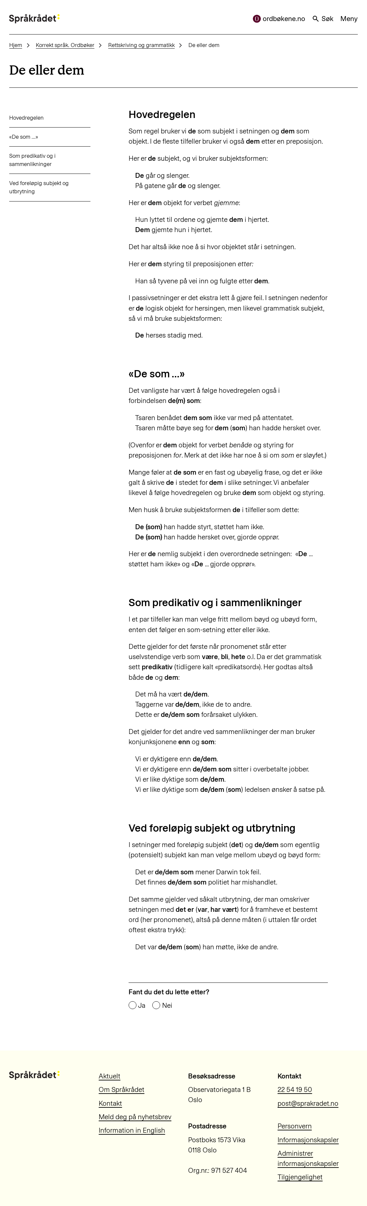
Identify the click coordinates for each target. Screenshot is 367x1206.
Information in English (132, 1130)
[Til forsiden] (34, 18)
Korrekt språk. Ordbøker (65, 45)
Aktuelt (109, 1076)
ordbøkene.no (279, 18)
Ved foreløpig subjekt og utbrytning (39, 187)
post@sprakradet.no (308, 1103)
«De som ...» (23, 136)
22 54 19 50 (295, 1089)
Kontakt (110, 1103)
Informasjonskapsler (308, 1140)
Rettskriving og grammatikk (141, 45)
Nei (167, 1005)
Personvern (295, 1126)
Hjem (15, 45)
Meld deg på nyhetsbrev (135, 1117)
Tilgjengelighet (300, 1177)
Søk (322, 18)
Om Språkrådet (121, 1089)
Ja (141, 1005)
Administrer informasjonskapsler (308, 1158)
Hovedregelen (26, 117)
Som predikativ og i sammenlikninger (32, 160)
